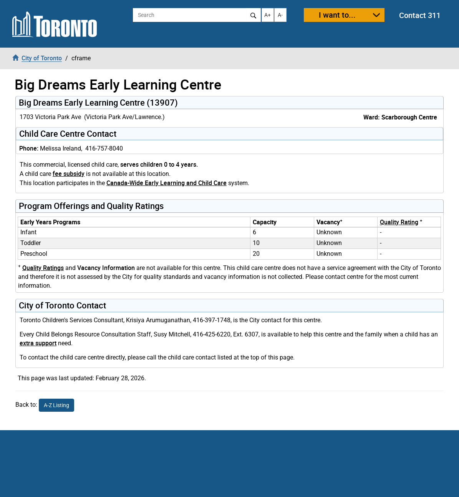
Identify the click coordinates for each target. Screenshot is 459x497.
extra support (38, 343)
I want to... (337, 15)
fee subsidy (69, 173)
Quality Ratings (43, 267)
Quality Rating (399, 222)
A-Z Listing (56, 405)
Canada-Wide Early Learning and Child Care (166, 183)
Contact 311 (420, 15)
